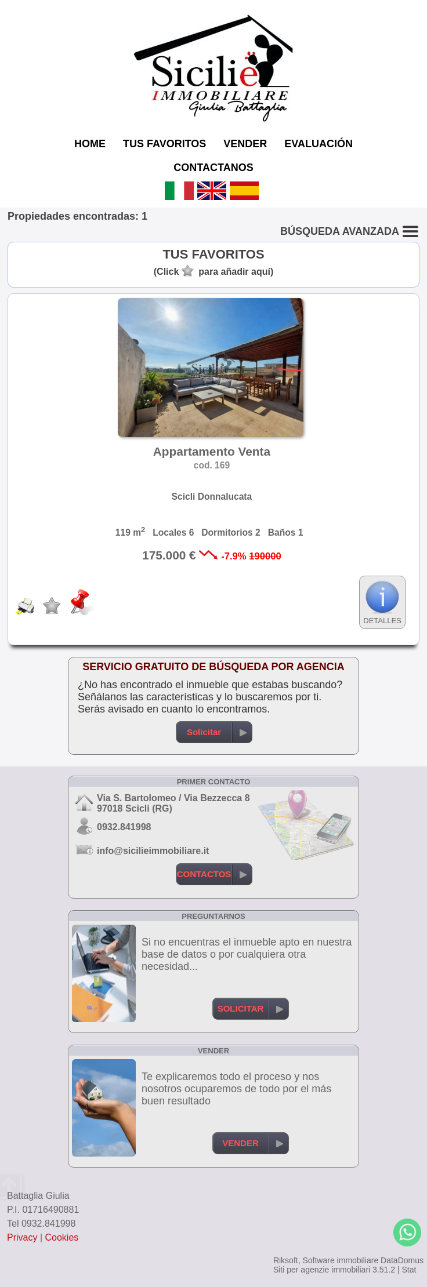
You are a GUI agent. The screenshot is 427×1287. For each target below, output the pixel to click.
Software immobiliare (340, 1260)
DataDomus (402, 1260)
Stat (408, 1269)
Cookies (62, 1237)
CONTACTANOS (213, 167)
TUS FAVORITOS (164, 144)
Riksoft (285, 1260)
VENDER (245, 144)
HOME (90, 144)
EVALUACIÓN (318, 144)
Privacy (22, 1237)
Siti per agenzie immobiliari (321, 1269)
